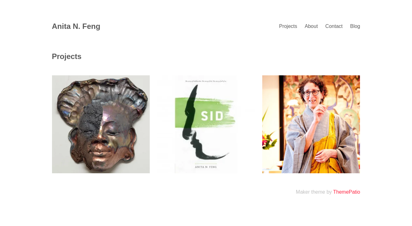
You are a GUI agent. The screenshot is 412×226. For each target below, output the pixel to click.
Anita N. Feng (76, 26)
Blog (355, 26)
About (311, 26)
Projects (288, 26)
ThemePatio (346, 192)
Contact (333, 26)
